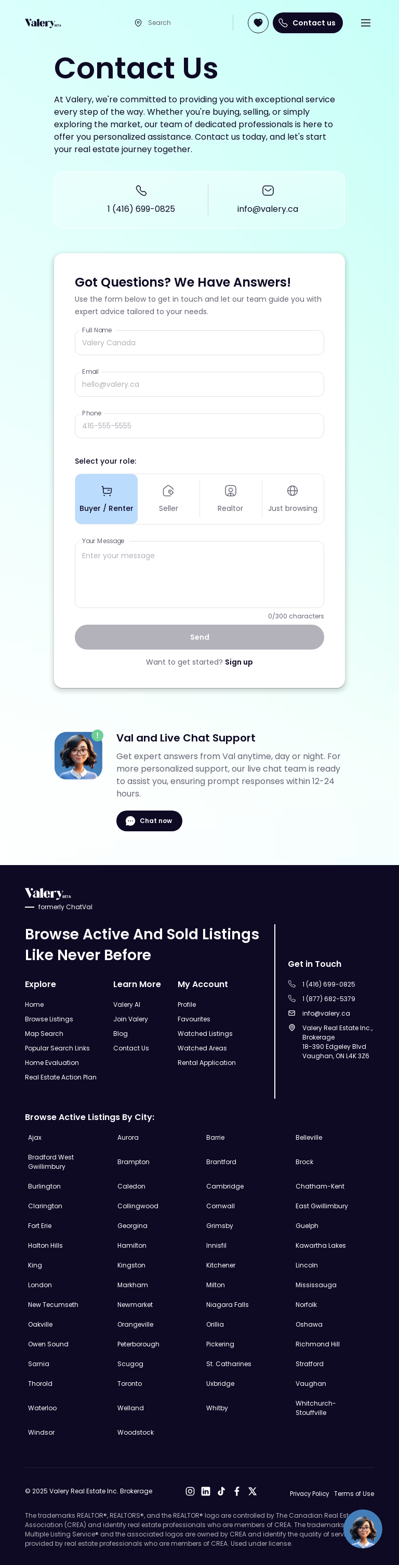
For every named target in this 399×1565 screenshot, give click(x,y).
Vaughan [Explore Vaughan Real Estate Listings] (311, 1383)
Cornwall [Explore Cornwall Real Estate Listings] (220, 1205)
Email (90, 371)
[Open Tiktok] (219, 1491)
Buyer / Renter (106, 500)
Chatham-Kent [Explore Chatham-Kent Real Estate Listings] (320, 1185)
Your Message (103, 542)
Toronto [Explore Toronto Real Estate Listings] (129, 1383)
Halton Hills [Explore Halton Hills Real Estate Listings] (45, 1244)
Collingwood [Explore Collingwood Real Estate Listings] (137, 1205)
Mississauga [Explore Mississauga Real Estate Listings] (316, 1284)
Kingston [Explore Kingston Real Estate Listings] (131, 1264)
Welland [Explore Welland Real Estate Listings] (130, 1407)
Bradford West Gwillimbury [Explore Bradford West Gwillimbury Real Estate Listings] (51, 1161)
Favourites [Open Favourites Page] (194, 1018)
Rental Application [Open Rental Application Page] (207, 1062)
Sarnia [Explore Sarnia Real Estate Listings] (38, 1363)
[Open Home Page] (43, 23)
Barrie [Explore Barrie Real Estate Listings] (215, 1136)
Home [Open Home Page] (34, 1004)
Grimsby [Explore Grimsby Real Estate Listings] (219, 1225)
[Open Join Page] (258, 22)
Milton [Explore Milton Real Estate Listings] (215, 1284)
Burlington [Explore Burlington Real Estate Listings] (44, 1185)
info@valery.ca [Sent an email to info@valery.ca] (267, 209)
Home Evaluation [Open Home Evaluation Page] (52, 1062)
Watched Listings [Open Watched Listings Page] (205, 1033)
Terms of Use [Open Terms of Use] (354, 1493)
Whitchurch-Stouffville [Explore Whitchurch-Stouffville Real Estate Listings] (316, 1407)
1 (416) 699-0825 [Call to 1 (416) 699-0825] (141, 209)
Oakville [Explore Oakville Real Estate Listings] (40, 1323)
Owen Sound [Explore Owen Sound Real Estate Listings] (48, 1343)
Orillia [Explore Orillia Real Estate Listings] (215, 1323)
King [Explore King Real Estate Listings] (35, 1264)
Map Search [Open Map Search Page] (44, 1033)
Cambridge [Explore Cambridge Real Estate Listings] (225, 1185)
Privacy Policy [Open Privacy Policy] (307, 1493)
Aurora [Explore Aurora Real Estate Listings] (128, 1136)
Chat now (149, 823)
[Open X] (250, 1491)
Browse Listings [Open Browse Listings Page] (49, 1018)
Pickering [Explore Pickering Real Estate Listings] (220, 1343)
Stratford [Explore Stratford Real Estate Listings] (310, 1363)
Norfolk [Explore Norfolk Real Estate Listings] (306, 1304)
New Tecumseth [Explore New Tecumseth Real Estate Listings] (53, 1304)
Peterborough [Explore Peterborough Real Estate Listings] (138, 1343)
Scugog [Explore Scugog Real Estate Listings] (130, 1363)
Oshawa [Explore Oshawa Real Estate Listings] (309, 1323)
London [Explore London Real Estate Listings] (40, 1284)
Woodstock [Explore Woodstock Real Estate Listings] (135, 1431)
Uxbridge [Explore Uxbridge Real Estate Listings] (220, 1383)
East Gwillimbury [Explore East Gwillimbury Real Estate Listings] (322, 1205)
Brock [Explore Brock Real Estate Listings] (304, 1161)
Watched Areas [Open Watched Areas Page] (202, 1047)
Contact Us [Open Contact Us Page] (131, 1047)
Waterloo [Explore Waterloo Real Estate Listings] (42, 1407)
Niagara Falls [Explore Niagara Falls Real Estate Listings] (227, 1304)
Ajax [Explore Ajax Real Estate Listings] (35, 1136)
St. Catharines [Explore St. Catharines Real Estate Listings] (228, 1363)
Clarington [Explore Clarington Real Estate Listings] (45, 1205)
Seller (169, 500)
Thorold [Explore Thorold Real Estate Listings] (40, 1383)
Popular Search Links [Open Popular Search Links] (57, 1047)
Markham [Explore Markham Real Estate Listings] (132, 1284)
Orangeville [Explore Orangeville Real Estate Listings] (135, 1323)
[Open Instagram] (188, 1491)
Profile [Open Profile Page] (187, 1004)
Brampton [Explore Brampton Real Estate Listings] (133, 1161)
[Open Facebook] (235, 1491)
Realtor (231, 500)
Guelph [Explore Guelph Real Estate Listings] (307, 1225)
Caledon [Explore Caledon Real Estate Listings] (131, 1185)
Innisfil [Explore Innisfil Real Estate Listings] (216, 1244)
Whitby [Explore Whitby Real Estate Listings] (217, 1407)
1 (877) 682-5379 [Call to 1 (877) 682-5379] (328, 998)
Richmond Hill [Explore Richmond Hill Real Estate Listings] (318, 1343)
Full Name (97, 330)
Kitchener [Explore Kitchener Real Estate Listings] (220, 1264)
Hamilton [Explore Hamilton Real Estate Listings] (132, 1244)
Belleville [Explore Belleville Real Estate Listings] (309, 1136)
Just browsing (293, 500)
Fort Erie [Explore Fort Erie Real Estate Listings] (39, 1225)
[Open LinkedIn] (203, 1491)
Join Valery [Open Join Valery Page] (130, 1018)
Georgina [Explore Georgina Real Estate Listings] (132, 1225)
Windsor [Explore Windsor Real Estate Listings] (41, 1431)
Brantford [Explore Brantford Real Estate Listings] (221, 1161)
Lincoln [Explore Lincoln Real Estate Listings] (307, 1264)
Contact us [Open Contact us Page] (308, 22)
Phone (92, 413)
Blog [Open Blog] (120, 1033)
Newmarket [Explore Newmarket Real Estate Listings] (135, 1304)
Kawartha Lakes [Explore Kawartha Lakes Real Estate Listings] (321, 1244)
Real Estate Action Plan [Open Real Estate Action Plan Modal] (61, 1076)
